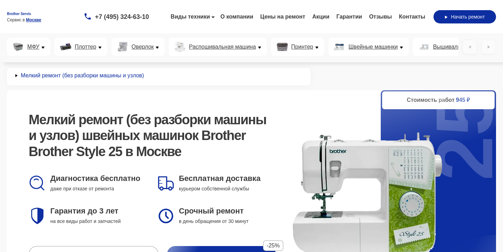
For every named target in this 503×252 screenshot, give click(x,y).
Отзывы (380, 17)
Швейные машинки (373, 47)
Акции (320, 17)
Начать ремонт (465, 17)
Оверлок (143, 47)
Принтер (302, 47)
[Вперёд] (488, 47)
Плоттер (85, 47)
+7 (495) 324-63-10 (122, 16)
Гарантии (349, 17)
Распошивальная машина (222, 47)
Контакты (412, 17)
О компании (236, 17)
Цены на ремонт (282, 17)
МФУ (33, 47)
